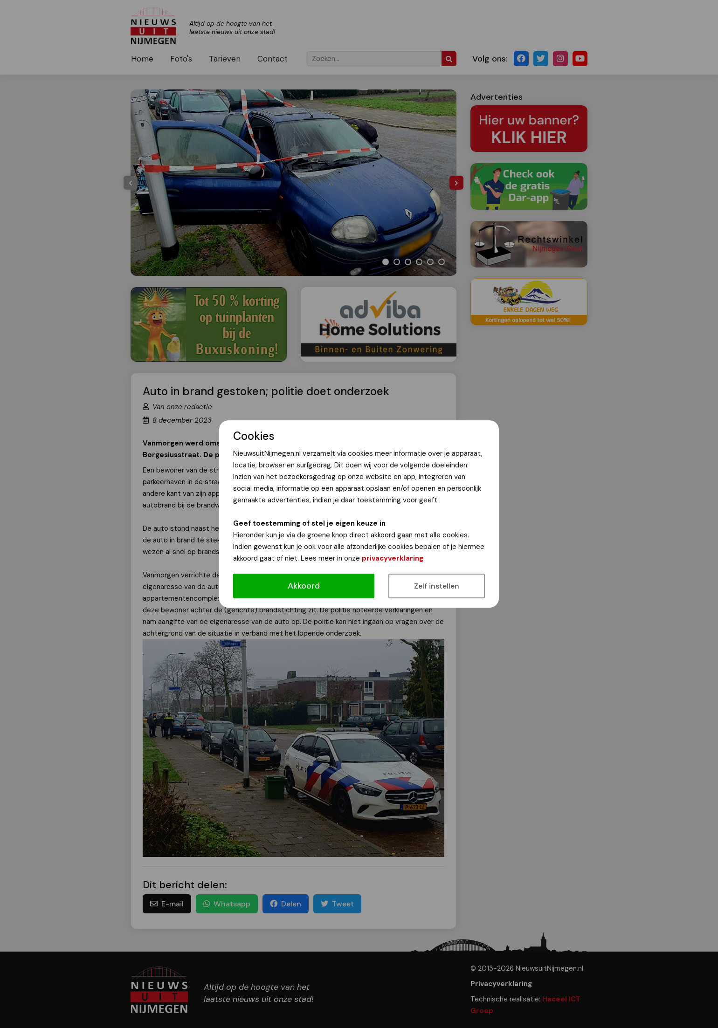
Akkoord (304, 585)
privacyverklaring (392, 558)
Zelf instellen (436, 586)
